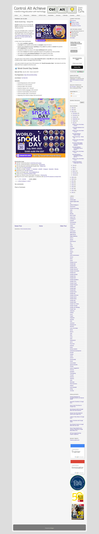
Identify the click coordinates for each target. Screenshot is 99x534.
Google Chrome (73, 267)
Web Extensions (73, 383)
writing (71, 388)
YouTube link (24, 78)
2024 (72, 111)
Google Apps (73, 264)
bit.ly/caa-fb (42, 164)
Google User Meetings (75, 307)
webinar (29, 181)
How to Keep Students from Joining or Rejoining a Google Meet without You (76, 429)
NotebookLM (72, 340)
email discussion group (35, 163)
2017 (72, 188)
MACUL (71, 331)
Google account (73, 262)
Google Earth (73, 277)
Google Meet (73, 290)
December (75, 113)
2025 (72, 109)
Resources (26, 15)
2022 (72, 179)
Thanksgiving (73, 373)
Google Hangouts (74, 284)
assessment (72, 206)
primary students (73, 349)
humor (71, 314)
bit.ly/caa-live (44, 175)
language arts (73, 324)
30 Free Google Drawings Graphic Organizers (75, 434)
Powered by (77, 71)
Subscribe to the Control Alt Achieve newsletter (76, 44)
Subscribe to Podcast (76, 25)
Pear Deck (72, 343)
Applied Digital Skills (74, 201)
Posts (72, 93)
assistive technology (74, 208)
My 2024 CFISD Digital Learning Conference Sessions (77, 144)
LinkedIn (40, 169)
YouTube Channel (75, 24)
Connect (72, 15)
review (71, 356)
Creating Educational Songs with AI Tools (77, 162)
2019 (72, 184)
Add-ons (72, 198)
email (71, 244)
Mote (71, 335)
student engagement (74, 368)
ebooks (71, 239)
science (71, 357)
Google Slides (73, 302)
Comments (74, 96)
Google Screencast (74, 295)
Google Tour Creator (74, 303)
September (75, 119)
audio (71, 210)
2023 (72, 177)
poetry (71, 347)
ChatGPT (72, 220)
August (74, 120)
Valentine (72, 378)
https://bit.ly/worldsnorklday (30, 75)
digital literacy (73, 234)
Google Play (72, 293)
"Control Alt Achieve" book (29, 173)
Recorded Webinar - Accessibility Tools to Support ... (77, 148)
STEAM (71, 366)
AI (20, 15)
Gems (71, 258)
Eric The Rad (73, 86)
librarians (72, 326)
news (71, 338)
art (70, 203)
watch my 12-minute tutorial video (23, 36)
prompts (72, 352)
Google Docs (73, 272)
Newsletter (51, 15)
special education (73, 364)
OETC (71, 342)
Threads (28, 169)
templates (72, 371)
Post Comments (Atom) (26, 228)
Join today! (72, 37)
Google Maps (73, 288)
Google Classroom (74, 269)
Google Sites (73, 300)
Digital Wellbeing (73, 236)
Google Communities (74, 270)
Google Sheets (73, 298)
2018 (72, 186)
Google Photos (73, 291)
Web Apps (72, 382)
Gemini (71, 257)
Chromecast (72, 224)
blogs (71, 211)
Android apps (73, 199)
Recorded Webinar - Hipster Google (76, 134)
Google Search (73, 297)
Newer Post (18, 226)
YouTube (72, 390)
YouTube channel (28, 170)
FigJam (71, 251)
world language (73, 387)
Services (58, 15)
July (74, 122)
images (71, 316)
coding (71, 225)
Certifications (73, 218)
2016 (72, 190)
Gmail (71, 260)
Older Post (63, 226)
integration (72, 317)
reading (71, 354)
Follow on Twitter (75, 22)
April (74, 169)
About (78, 15)
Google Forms (73, 281)
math (71, 333)
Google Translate (73, 305)
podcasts (72, 345)
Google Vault (73, 309)
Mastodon (51, 169)
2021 (72, 181)
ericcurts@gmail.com (34, 172)
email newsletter (27, 167)
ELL (71, 243)
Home (16, 15)
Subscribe (77, 67)
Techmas (72, 369)
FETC (71, 250)
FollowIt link (42, 166)
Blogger (52, 528)
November (75, 115)
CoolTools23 (72, 231)
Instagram (45, 169)
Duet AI (71, 237)
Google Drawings (73, 274)
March (74, 171)
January (74, 174)
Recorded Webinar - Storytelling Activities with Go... (77, 155)
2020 (72, 183)
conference (72, 227)
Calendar (65, 15)
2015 (72, 192)
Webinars (34, 15)
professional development (75, 350)
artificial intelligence (22, 181)
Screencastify (73, 359)
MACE (71, 329)
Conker (71, 229)
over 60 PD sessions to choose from (52, 176)
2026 (72, 107)
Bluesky (56, 169)
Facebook (35, 169)
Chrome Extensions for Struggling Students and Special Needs (77, 398)
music (71, 336)
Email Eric (74, 20)
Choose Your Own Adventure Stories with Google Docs (76, 414)
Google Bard (72, 265)
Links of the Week (74, 328)
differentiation (73, 232)
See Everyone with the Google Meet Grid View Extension (76, 410)
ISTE (71, 321)
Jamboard (72, 323)
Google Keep (73, 286)
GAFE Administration (74, 255)
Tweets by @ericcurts (74, 440)
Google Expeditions (74, 279)
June (74, 165)
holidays (72, 312)
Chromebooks (73, 222)
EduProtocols (73, 241)
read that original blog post (23, 35)
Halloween (72, 310)
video (71, 380)
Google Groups (73, 283)
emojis (71, 246)
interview (72, 319)
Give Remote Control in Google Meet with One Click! (77, 425)
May (74, 167)
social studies (73, 363)
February (75, 173)
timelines (72, 376)
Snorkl (71, 361)
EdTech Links (42, 15)
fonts (71, 253)
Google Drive (73, 276)
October (74, 117)
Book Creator (73, 215)
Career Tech (72, 217)
